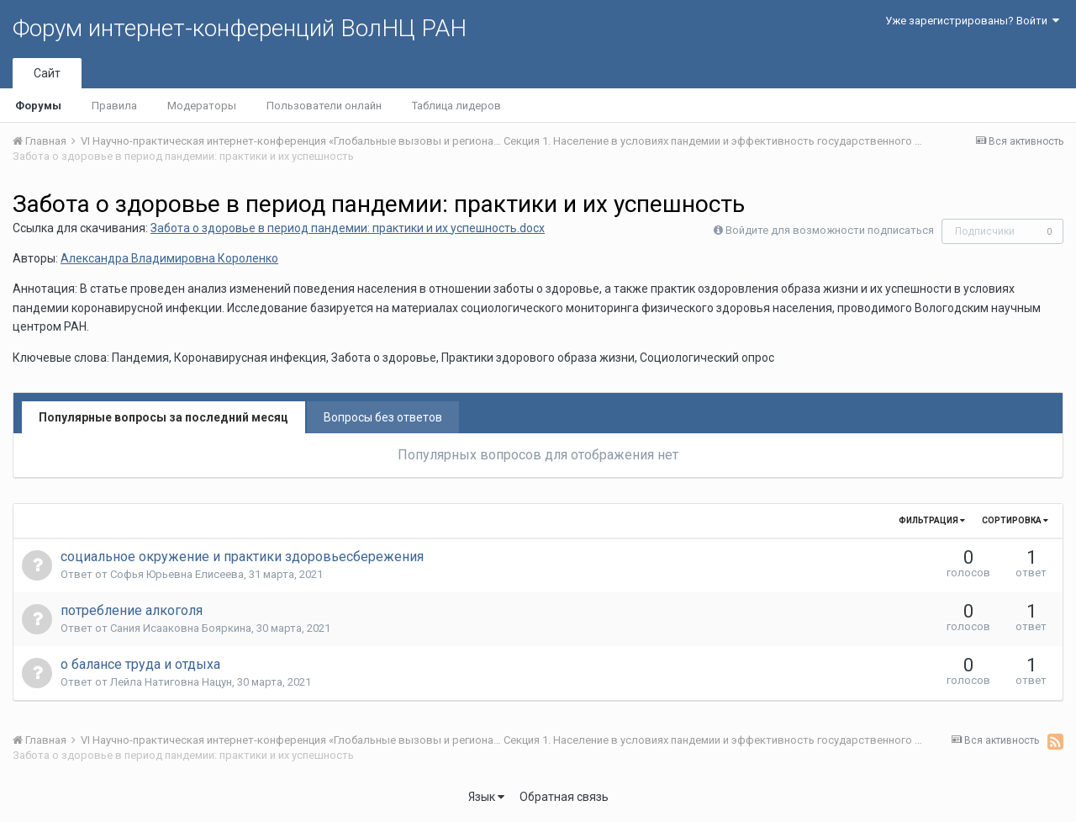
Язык (486, 796)
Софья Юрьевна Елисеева (177, 574)
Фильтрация (932, 520)
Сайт (47, 73)
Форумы (38, 105)
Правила (114, 105)
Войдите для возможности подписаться (829, 230)
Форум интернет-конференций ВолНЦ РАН (240, 28)
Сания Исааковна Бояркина (180, 628)
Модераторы (201, 105)
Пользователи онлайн (324, 105)
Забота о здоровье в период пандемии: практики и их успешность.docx (347, 228)
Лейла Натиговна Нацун (171, 682)
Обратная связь (564, 796)
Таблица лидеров (456, 105)
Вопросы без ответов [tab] (383, 417)
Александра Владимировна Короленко (169, 258)
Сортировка (1015, 520)
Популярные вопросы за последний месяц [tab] (163, 417)
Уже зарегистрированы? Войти (972, 20)
